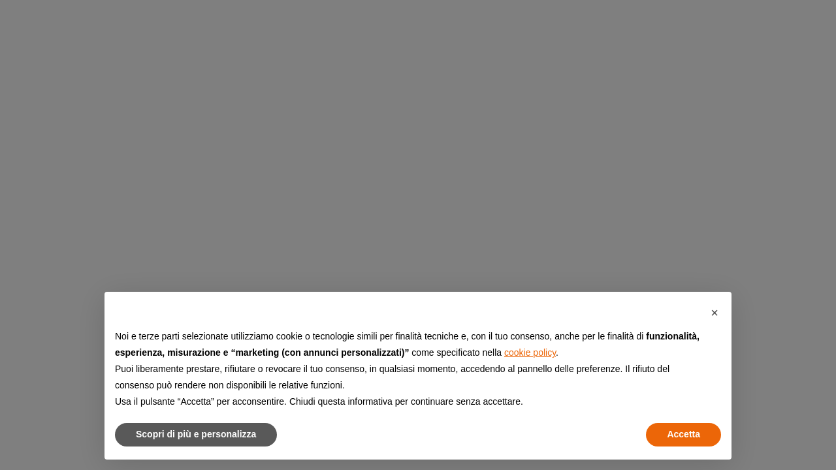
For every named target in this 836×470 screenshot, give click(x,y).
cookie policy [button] (530, 352)
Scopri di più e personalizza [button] (196, 434)
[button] (714, 312)
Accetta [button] (683, 434)
